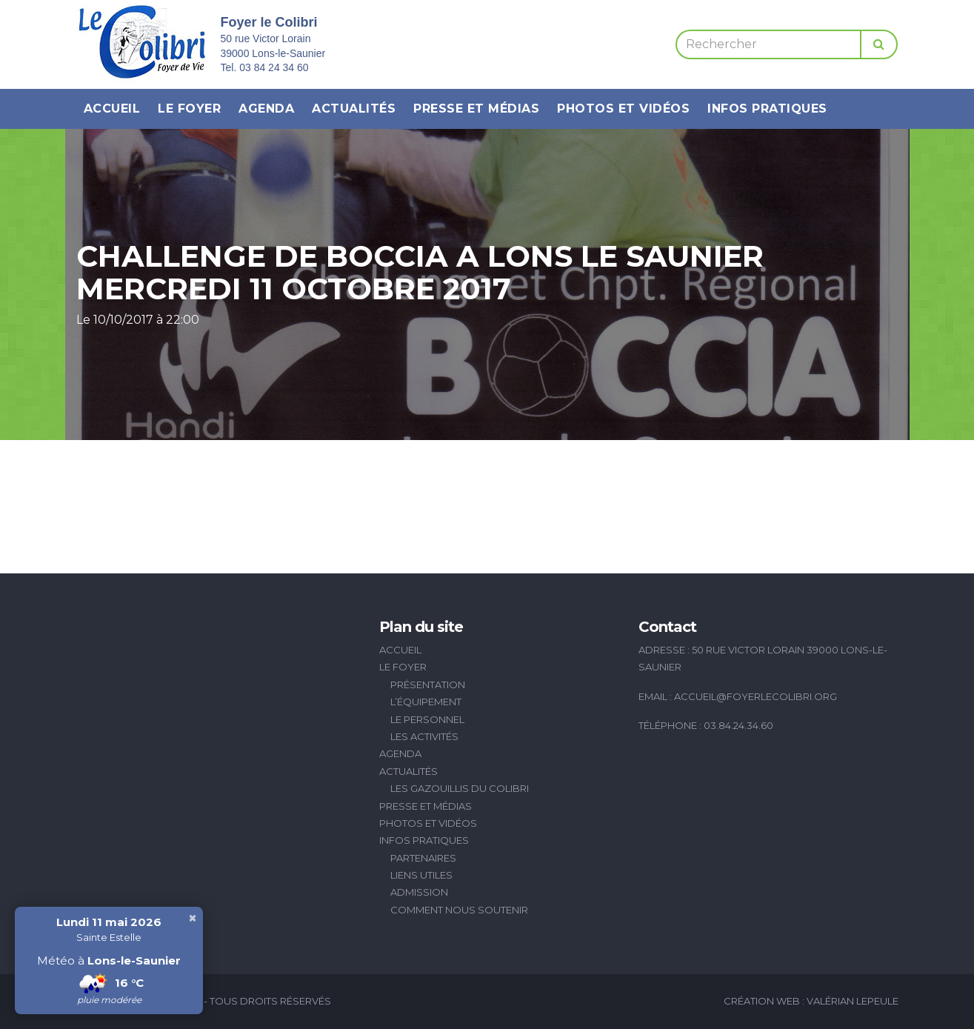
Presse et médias (476, 108)
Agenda (266, 108)
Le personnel (427, 719)
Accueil (112, 108)
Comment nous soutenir (459, 910)
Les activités (424, 736)
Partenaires (423, 858)
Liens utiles (421, 875)
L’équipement (425, 701)
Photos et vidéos (623, 108)
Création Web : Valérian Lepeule (811, 1001)
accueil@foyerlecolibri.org (755, 696)
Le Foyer (189, 108)
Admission (419, 892)
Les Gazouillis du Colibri (459, 788)
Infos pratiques (767, 108)
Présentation (427, 684)
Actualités (354, 108)
